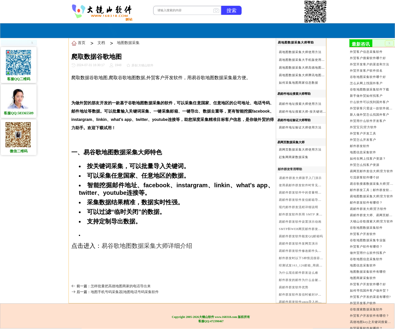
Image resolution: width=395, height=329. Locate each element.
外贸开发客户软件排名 (366, 70)
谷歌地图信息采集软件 (366, 259)
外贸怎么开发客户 (363, 140)
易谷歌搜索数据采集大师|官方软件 (372, 183)
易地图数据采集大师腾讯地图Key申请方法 (309, 75)
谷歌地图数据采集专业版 (368, 240)
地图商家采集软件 (363, 278)
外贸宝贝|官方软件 (363, 127)
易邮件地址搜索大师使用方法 (300, 104)
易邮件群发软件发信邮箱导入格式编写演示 (310, 200)
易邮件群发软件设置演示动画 (300, 221)
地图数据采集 (128, 42)
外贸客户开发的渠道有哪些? (370, 297)
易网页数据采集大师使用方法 (300, 149)
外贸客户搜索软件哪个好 (368, 58)
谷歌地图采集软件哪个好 (368, 77)
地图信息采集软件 (363, 152)
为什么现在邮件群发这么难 (298, 272)
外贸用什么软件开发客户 (368, 121)
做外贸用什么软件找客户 (368, 253)
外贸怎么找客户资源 (364, 165)
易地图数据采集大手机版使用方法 (303, 60)
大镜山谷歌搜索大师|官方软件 (371, 221)
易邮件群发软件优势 (293, 287)
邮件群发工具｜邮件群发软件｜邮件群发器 (372, 190)
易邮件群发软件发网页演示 (298, 243)
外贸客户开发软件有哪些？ (369, 315)
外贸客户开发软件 (363, 234)
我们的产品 (228, 30)
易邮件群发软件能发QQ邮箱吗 (301, 236)
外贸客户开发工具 (363, 133)
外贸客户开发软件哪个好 (368, 284)
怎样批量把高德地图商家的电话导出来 (121, 286)
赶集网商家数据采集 (293, 157)
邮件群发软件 (360, 146)
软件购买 (177, 30)
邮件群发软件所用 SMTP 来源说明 (304, 214)
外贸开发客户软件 (363, 303)
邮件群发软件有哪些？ (366, 202)
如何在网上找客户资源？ (368, 158)
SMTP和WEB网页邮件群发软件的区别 (307, 229)
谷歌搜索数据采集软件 (366, 309)
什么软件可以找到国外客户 (369, 102)
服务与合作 (201, 30)
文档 (101, 42)
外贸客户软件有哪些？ (366, 246)
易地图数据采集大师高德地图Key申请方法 (309, 67)
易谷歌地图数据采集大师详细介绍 (147, 245)
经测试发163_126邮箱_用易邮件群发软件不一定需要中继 (320, 265)
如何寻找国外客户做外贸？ (369, 290)
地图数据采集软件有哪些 (368, 271)
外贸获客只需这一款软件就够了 (372, 108)
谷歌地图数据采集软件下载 (369, 89)
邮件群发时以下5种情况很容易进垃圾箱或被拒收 (314, 258)
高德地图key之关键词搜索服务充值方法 (372, 322)
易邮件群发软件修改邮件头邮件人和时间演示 (311, 251)
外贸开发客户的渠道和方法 (369, 64)
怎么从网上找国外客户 (366, 83)
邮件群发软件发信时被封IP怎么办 (303, 294)
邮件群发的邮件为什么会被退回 (302, 280)
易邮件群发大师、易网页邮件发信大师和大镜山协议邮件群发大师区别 (372, 215)
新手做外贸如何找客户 (366, 96)
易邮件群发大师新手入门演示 (300, 178)
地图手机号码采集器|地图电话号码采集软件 (125, 292)
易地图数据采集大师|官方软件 (371, 196)
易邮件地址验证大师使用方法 (300, 127)
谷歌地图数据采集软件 (366, 227)
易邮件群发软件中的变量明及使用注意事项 (310, 192)
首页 (159, 30)
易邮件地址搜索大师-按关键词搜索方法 (307, 111)
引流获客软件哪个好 (364, 177)
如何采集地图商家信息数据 (298, 82)
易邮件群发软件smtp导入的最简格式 (305, 302)
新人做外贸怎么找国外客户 (369, 114)
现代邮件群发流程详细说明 (298, 207)
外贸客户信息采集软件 (366, 52)
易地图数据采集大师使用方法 (300, 52)
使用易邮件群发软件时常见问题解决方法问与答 (313, 185)
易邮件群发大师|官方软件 (368, 209)
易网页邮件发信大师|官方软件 (371, 171)
